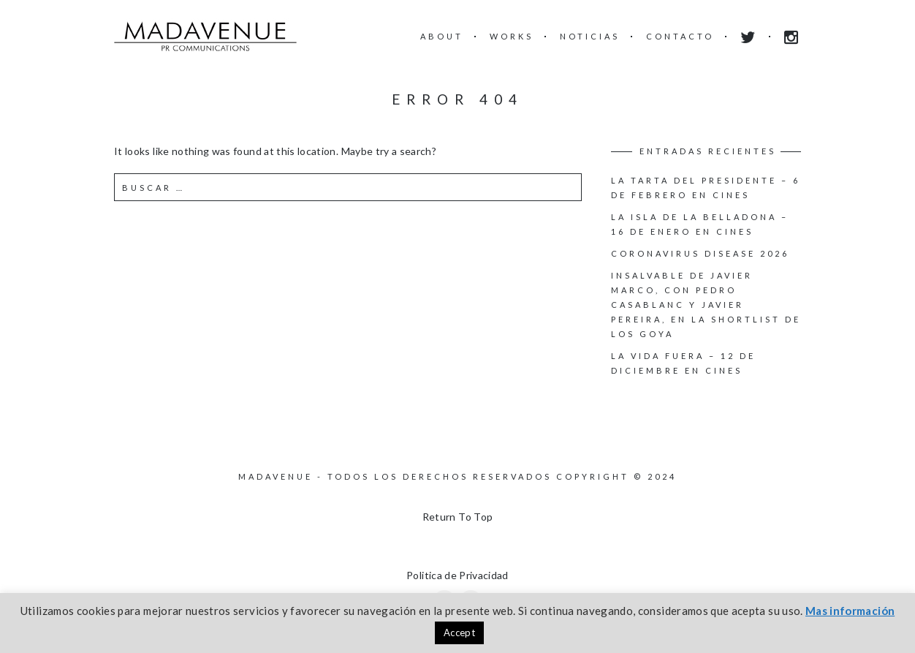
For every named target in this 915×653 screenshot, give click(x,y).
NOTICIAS (590, 36)
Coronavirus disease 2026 (700, 253)
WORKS (512, 36)
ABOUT (441, 36)
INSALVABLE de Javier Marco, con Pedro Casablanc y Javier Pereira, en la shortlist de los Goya (706, 305)
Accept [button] (459, 632)
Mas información (850, 610)
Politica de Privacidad (457, 575)
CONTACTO (680, 36)
